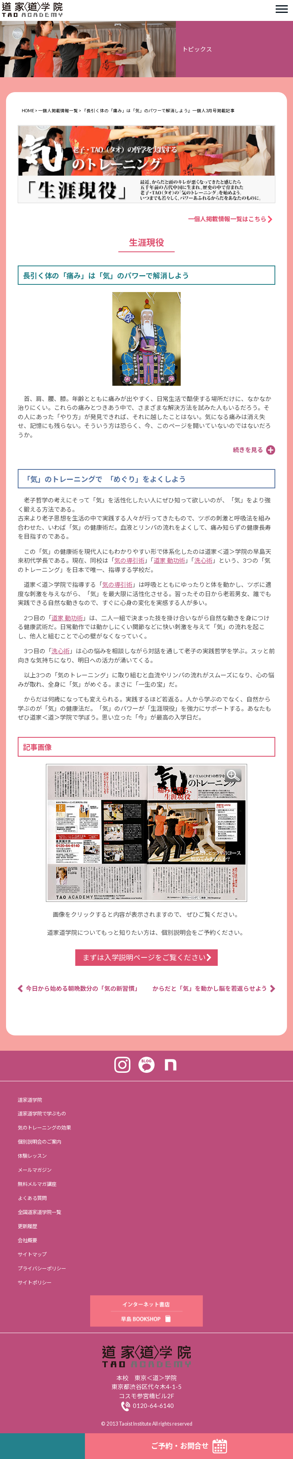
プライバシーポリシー (42, 1269)
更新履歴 (27, 1226)
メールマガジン (35, 1170)
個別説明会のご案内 (39, 1142)
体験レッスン (32, 1156)
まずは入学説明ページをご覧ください (144, 957)
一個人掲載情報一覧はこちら (230, 218)
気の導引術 (129, 560)
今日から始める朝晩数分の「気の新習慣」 (83, 988)
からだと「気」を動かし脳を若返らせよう (210, 988)
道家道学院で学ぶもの (42, 1114)
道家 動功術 (169, 560)
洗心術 (203, 560)
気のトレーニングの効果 (44, 1128)
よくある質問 (32, 1198)
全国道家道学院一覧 (39, 1212)
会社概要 (27, 1240)
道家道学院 (30, 1100)
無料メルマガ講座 (37, 1184)
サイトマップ (32, 1254)
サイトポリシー (35, 1283)
